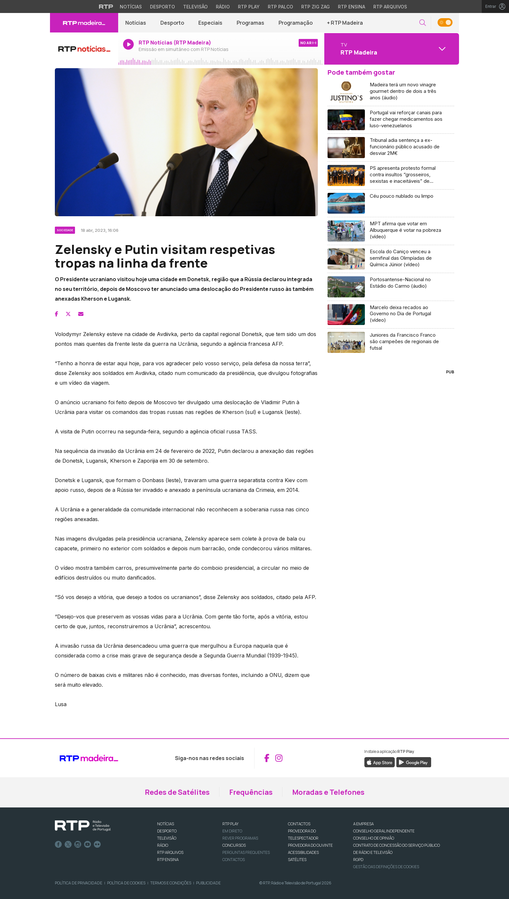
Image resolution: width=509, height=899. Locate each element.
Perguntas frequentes (246, 852)
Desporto (172, 22)
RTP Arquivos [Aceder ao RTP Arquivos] (390, 6)
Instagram (77, 844)
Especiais (210, 22)
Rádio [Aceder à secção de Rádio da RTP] (223, 6)
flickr (97, 844)
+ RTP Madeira (345, 22)
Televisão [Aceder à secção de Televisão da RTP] (195, 6)
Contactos (233, 859)
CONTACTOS (299, 824)
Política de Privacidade (78, 883)
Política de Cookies (126, 883)
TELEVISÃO (166, 838)
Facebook (58, 844)
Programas (250, 22)
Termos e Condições (170, 883)
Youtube (87, 844)
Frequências (251, 792)
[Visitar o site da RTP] (106, 6)
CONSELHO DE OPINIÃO (373, 838)
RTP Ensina (168, 859)
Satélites (297, 859)
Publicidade (208, 883)
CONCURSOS (234, 845)
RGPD (358, 859)
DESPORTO (167, 831)
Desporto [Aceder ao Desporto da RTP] (162, 6)
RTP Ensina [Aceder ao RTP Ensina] (351, 6)
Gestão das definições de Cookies (386, 866)
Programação (296, 22)
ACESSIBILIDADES (303, 852)
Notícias (135, 22)
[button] (422, 23)
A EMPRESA (363, 824)
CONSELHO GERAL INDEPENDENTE (384, 831)
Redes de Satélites (177, 792)
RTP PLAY (230, 824)
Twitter (68, 844)
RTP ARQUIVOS (170, 852)
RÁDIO (162, 845)
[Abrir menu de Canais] (391, 48)
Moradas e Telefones (328, 792)
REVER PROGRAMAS (240, 838)
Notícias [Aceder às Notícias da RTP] (131, 6)
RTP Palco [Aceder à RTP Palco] (280, 6)
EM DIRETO (232, 831)
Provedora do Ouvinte (310, 845)
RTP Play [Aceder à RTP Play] (249, 6)
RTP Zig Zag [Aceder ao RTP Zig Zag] (315, 6)
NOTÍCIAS (165, 824)
